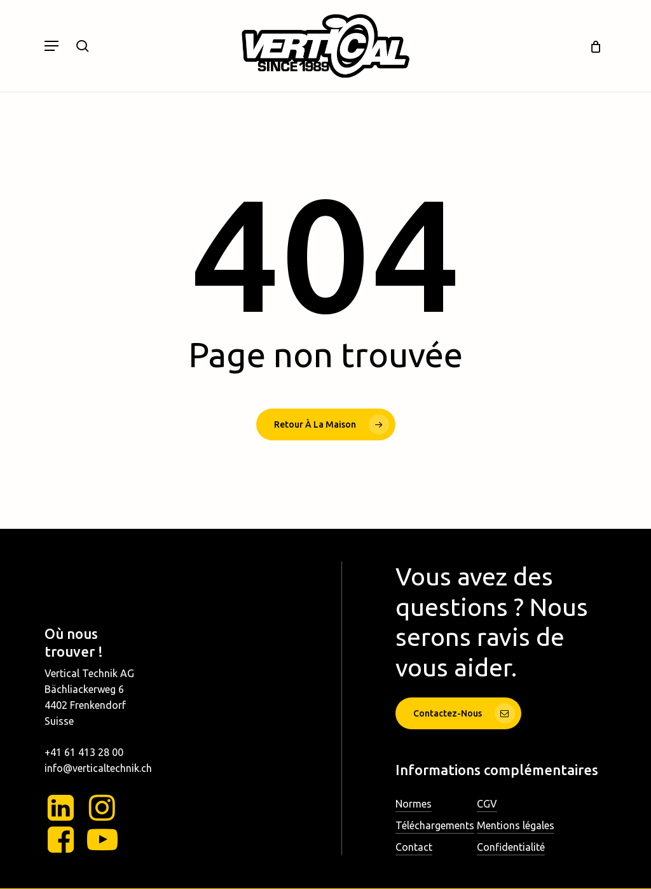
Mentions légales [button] (515, 825)
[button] (51, 45)
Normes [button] (413, 803)
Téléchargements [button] (434, 825)
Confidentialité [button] (511, 847)
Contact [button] (413, 847)
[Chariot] (590, 46)
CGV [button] (487, 803)
